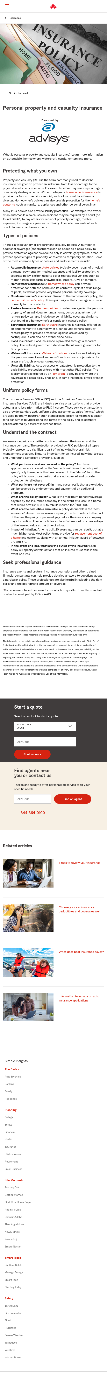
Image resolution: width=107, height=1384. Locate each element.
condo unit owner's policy (27, 300)
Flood (8, 1320)
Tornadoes (11, 1342)
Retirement (11, 1161)
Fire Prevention (13, 1313)
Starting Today (13, 1287)
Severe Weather (14, 1335)
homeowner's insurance (81, 192)
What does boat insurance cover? (81, 951)
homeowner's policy (61, 283)
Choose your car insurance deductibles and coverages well (79, 909)
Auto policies (50, 267)
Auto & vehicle (13, 1076)
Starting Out (12, 1187)
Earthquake (50, 324)
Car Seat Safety (14, 1265)
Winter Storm (13, 1357)
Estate (8, 1124)
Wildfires (10, 1350)
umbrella (59, 373)
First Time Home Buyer (18, 1202)
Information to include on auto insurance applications (79, 998)
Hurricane (10, 1328)
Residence (11, 1099)
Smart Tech (11, 1280)
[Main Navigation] (7, 6)
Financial (10, 1132)
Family (8, 1091)
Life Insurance (13, 1154)
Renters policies (47, 308)
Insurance (10, 1147)
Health (8, 1139)
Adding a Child (13, 1209)
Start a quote (32, 754)
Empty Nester (13, 1246)
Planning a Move (14, 1224)
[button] (103, 6)
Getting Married (14, 1195)
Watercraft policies (54, 353)
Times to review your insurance (79, 862)
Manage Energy (14, 1272)
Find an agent (72, 799)
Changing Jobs (13, 1217)
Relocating (11, 1239)
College (9, 1117)
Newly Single (12, 1232)
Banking (9, 1084)
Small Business (13, 1169)
